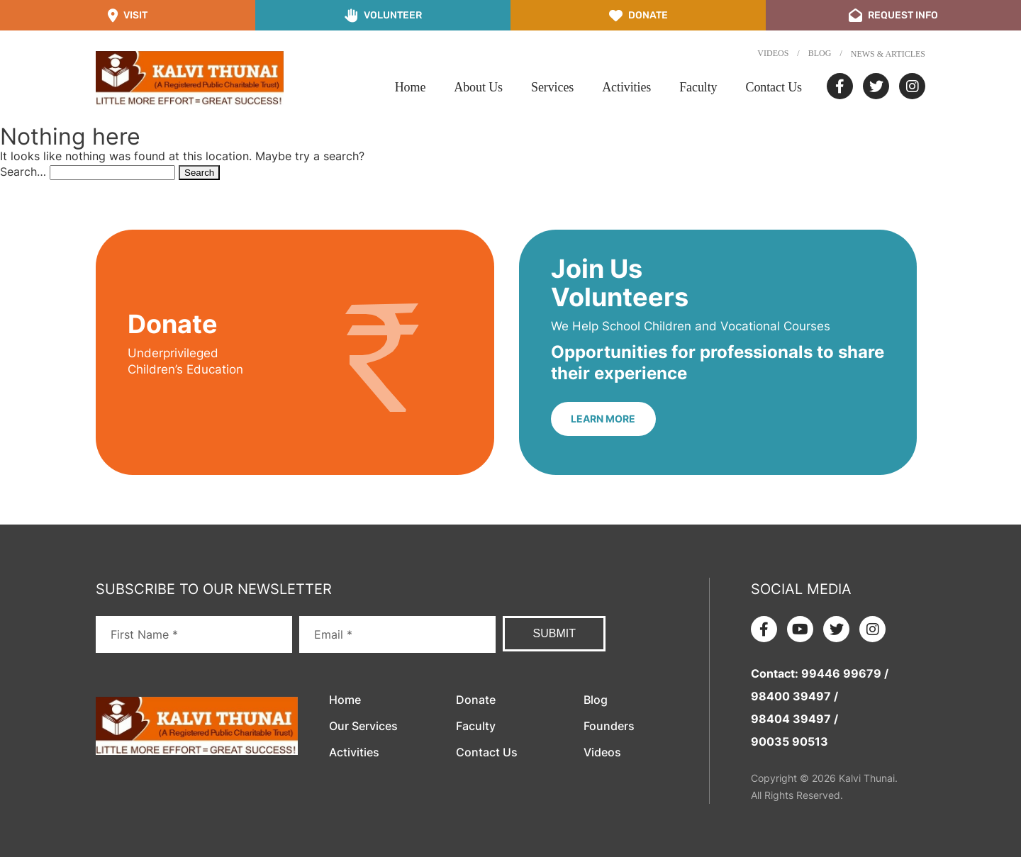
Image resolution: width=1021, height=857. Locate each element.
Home (410, 87)
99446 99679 (841, 673)
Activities (626, 87)
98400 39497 (791, 696)
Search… (23, 171)
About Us (478, 87)
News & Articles (888, 54)
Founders (609, 726)
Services (552, 87)
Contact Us (774, 87)
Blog (820, 53)
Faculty (698, 87)
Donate (476, 700)
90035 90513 (789, 741)
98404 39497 (791, 719)
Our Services (363, 726)
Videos (772, 53)
